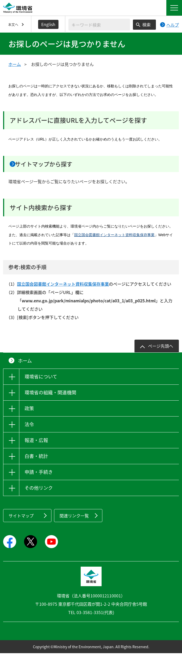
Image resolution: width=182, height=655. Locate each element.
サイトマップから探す (51, 164)
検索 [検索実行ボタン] (146, 24)
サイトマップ (21, 517)
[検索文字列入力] (99, 24)
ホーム (14, 64)
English (48, 24)
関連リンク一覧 (74, 517)
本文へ (13, 24)
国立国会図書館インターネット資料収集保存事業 (114, 237)
